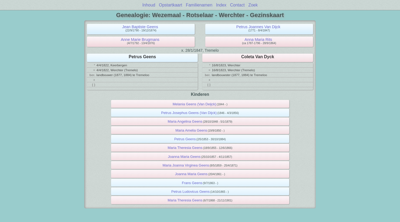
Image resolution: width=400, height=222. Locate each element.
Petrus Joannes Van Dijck (258, 27)
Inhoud (148, 5)
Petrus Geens (185, 139)
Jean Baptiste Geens (140, 27)
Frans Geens (192, 183)
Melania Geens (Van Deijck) (194, 104)
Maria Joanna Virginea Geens (185, 165)
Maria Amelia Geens (191, 130)
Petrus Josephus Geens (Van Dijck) (189, 113)
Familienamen (199, 5)
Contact (237, 5)
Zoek (253, 5)
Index (221, 5)
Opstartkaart (170, 5)
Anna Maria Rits (258, 39)
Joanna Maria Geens (184, 157)
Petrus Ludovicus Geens (190, 192)
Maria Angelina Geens (185, 121)
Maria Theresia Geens (185, 148)
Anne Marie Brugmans (140, 39)
